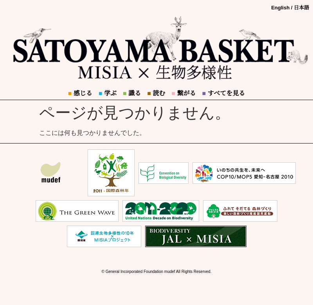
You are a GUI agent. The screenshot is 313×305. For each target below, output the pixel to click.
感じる (80, 93)
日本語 (301, 8)
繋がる (183, 93)
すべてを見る (223, 93)
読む (156, 93)
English (280, 8)
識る (132, 93)
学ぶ (108, 93)
